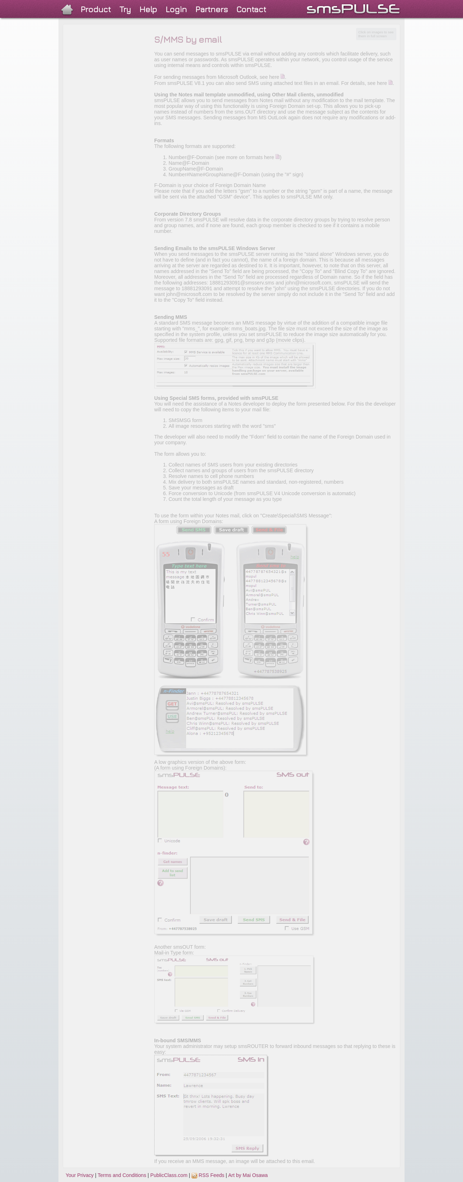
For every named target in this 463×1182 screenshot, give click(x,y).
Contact (251, 9)
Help (148, 9)
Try (125, 9)
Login (176, 9)
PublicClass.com (168, 1175)
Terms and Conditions (122, 1175)
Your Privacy (80, 1175)
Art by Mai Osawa (248, 1175)
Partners (211, 9)
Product (96, 9)
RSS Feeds (208, 1175)
